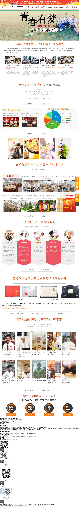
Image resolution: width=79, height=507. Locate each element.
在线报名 (68, 7)
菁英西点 (15, 436)
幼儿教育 (12, 433)
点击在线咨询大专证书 (38, 313)
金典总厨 (2, 436)
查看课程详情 (24, 260)
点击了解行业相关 (29, 104)
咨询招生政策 (3, 421)
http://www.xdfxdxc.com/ (49, 504)
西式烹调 (34, 433)
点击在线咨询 (45, 104)
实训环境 (11, 439)
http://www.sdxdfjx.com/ (30, 504)
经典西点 (19, 436)
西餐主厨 (23, 436)
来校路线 (74, 7)
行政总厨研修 (29, 436)
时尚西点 (6, 436)
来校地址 (6, 439)
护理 (15, 433)
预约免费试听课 (11, 421)
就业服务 (55, 7)
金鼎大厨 (11, 436)
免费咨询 (61, 7)
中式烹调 (22, 433)
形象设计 (7, 433)
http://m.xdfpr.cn (8, 504)
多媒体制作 (2, 433)
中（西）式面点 (28, 433)
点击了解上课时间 (29, 216)
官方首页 (30, 7)
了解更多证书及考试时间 (16, 313)
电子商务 (18, 433)
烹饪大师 (43, 7)
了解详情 (11, 414)
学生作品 (49, 7)
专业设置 (36, 7)
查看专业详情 (9, 260)
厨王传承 (34, 436)
